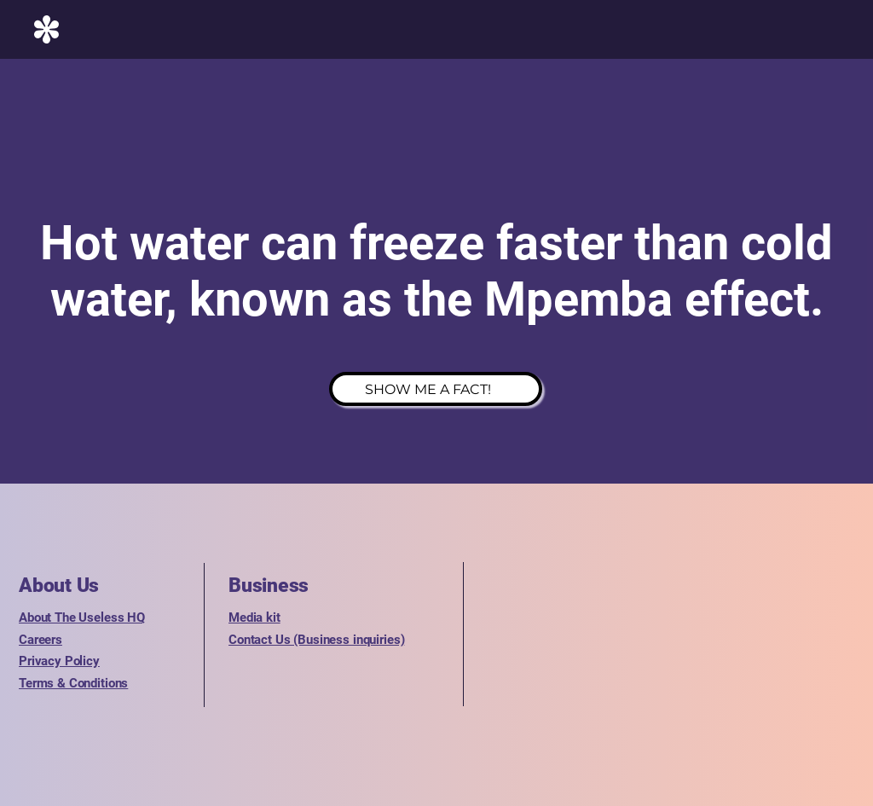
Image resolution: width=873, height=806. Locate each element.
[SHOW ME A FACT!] (435, 389)
